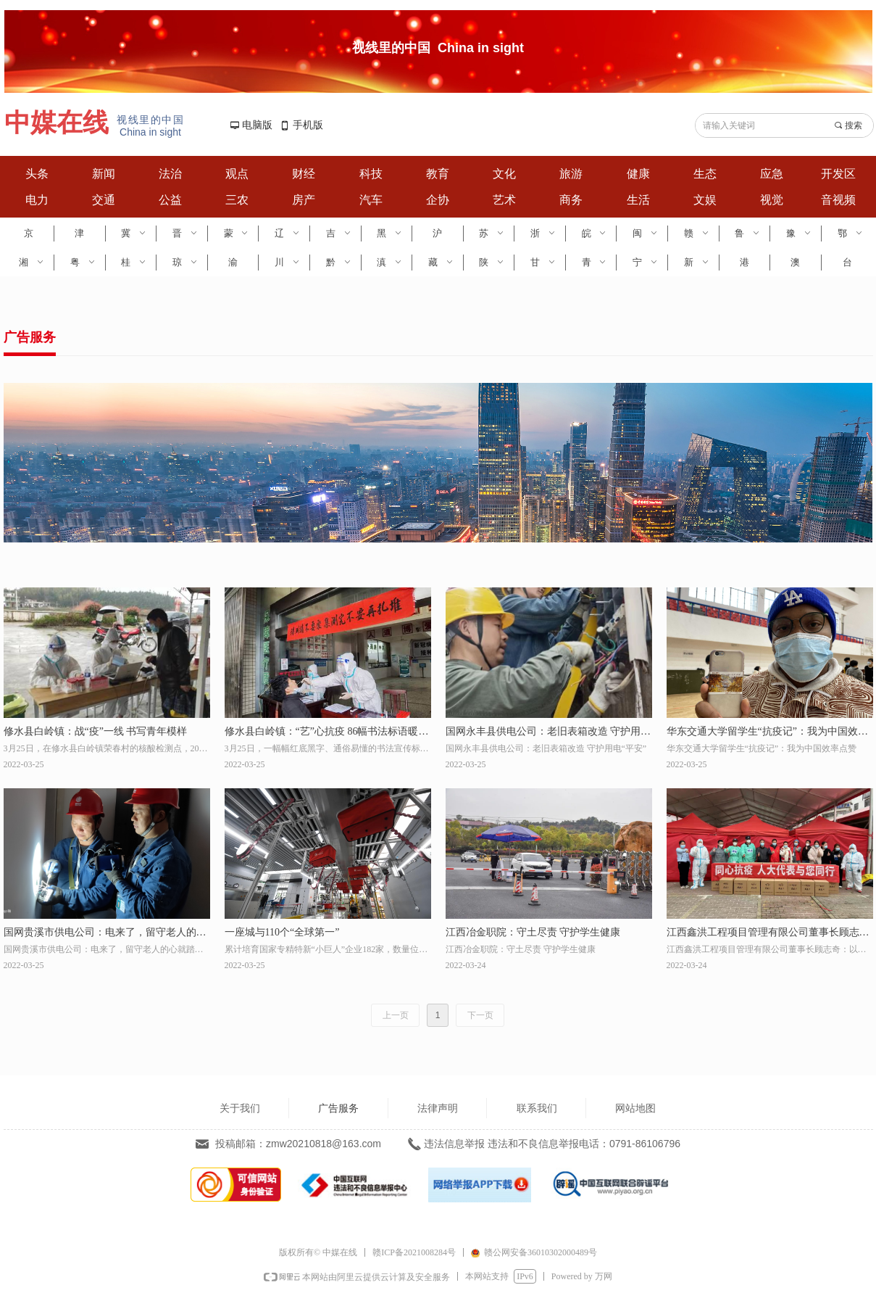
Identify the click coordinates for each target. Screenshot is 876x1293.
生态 (705, 174)
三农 (237, 200)
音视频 (838, 200)
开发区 (838, 174)
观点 (237, 174)
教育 (437, 174)
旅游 (571, 174)
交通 (103, 200)
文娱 (705, 200)
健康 (638, 174)
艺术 (504, 200)
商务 (571, 200)
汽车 (371, 200)
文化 (504, 174)
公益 (170, 200)
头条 (37, 174)
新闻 (103, 174)
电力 (37, 200)
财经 (303, 174)
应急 (771, 174)
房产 (303, 200)
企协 (437, 200)
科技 (371, 174)
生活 (638, 200)
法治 (170, 174)
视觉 (771, 200)
